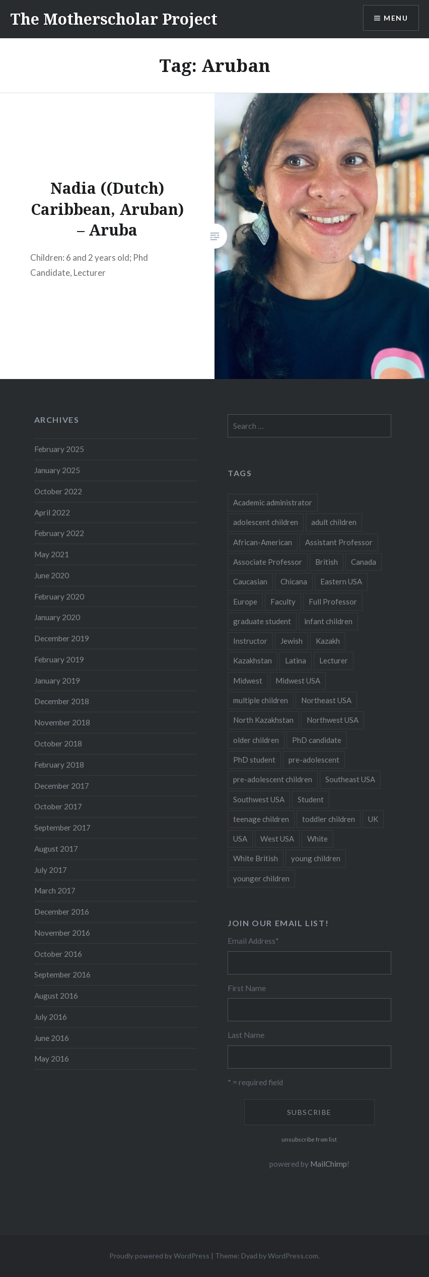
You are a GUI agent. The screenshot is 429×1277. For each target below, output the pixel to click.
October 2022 (58, 491)
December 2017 (61, 785)
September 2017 (62, 827)
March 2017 (55, 890)
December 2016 (61, 911)
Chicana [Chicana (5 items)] (293, 581)
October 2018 (58, 743)
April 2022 (52, 512)
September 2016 (62, 974)
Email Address (253, 940)
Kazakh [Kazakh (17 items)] (328, 640)
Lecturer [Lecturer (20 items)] (333, 660)
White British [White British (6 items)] (255, 858)
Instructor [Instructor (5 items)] (250, 640)
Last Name (246, 1034)
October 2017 (58, 806)
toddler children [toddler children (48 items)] (328, 818)
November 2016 (62, 932)
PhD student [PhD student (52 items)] (254, 759)
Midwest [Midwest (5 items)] (247, 680)
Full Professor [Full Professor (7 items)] (333, 601)
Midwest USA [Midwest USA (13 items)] (297, 680)
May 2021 (51, 554)
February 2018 (59, 764)
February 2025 (59, 449)
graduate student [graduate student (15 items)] (262, 621)
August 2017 (56, 848)
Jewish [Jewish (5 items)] (291, 640)
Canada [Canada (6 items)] (363, 561)
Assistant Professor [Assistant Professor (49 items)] (339, 542)
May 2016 (51, 1058)
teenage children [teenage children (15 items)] (261, 818)
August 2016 (56, 995)
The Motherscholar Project (114, 19)
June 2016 (51, 1037)
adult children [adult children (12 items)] (333, 522)
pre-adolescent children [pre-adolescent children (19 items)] (272, 779)
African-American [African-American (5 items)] (262, 542)
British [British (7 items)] (326, 561)
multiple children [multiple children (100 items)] (260, 700)
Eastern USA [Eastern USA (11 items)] (341, 581)
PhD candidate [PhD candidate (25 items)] (316, 739)
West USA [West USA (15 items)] (277, 838)
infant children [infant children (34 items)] (328, 621)
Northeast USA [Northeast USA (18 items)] (326, 700)
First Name (247, 988)
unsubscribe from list (309, 1139)
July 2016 (50, 1016)
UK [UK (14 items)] (373, 818)
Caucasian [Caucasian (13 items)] (250, 581)
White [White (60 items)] (317, 838)
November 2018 (62, 722)
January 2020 (57, 617)
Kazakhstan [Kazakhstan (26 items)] (252, 660)
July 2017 (50, 869)
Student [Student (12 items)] (311, 799)
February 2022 (59, 533)
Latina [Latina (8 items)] (295, 660)
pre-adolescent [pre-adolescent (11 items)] (314, 759)
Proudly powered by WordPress (159, 1255)
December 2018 (61, 701)
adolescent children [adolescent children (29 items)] (265, 522)
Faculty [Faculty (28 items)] (283, 601)
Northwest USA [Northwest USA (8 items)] (333, 719)
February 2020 (59, 596)
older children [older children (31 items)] (256, 739)
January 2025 (57, 470)
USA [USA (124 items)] (240, 838)
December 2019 (61, 638)
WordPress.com (293, 1255)
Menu (396, 18)
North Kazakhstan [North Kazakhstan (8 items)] (263, 719)
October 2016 (58, 953)
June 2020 (51, 575)
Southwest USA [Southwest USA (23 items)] (258, 799)
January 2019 (57, 680)
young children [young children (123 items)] (315, 858)
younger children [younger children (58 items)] (261, 878)
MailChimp (328, 1163)
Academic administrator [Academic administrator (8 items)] (272, 502)
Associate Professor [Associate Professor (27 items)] (267, 561)
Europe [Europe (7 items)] (245, 601)
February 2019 (59, 659)
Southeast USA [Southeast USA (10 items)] (350, 779)
